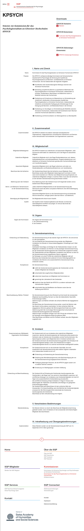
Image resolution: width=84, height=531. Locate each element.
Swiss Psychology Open (12, 490)
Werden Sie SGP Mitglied (12, 470)
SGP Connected (52, 485)
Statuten (61, 26)
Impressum (47, 501)
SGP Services (11, 485)
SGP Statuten (48, 459)
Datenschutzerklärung (50, 504)
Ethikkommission (49, 477)
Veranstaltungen (49, 490)
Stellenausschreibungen (51, 489)
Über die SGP (50, 450)
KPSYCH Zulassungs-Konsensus (69, 55)
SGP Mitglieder (12, 467)
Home (7, 450)
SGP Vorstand (48, 457)
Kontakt (8, 499)
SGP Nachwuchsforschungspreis (14, 489)
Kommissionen (51, 467)
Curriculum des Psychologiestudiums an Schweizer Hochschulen (70, 37)
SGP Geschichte (49, 455)
